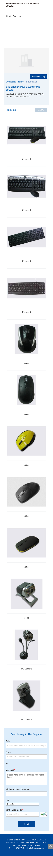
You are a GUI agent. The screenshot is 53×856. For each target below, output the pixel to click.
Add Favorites (13, 16)
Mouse (26, 363)
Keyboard (26, 159)
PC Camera (26, 669)
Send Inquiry (38, 76)
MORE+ (41, 110)
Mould (26, 618)
